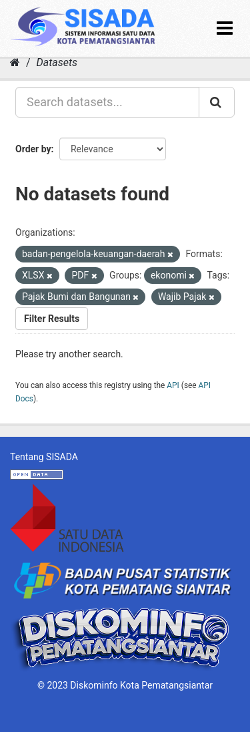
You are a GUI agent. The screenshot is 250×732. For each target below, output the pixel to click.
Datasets (57, 62)
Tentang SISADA (44, 456)
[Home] (15, 62)
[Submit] (217, 102)
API (173, 385)
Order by (33, 149)
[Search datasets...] (107, 102)
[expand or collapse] (224, 28)
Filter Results (51, 318)
